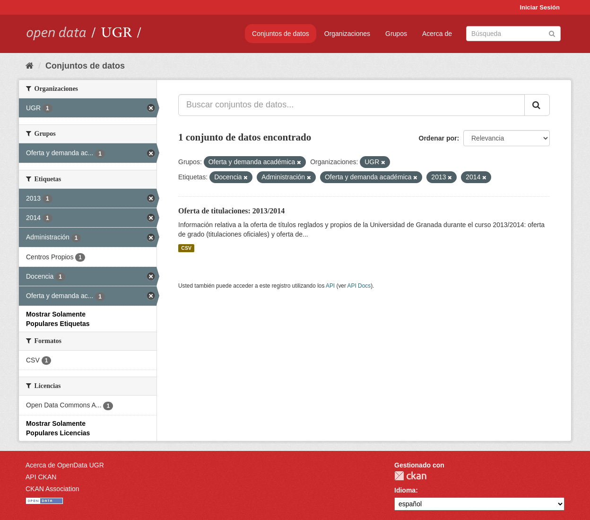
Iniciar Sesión (540, 7)
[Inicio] (30, 66)
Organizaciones (347, 33)
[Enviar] (552, 33)
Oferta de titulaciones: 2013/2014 (231, 211)
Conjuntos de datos (280, 33)
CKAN (410, 476)
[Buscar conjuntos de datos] (513, 33)
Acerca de (437, 33)
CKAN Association (52, 489)
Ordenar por (438, 138)
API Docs (359, 285)
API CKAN (41, 477)
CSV (186, 248)
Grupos (396, 33)
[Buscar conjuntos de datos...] (351, 105)
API (330, 285)
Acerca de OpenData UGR (65, 465)
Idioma (405, 490)
